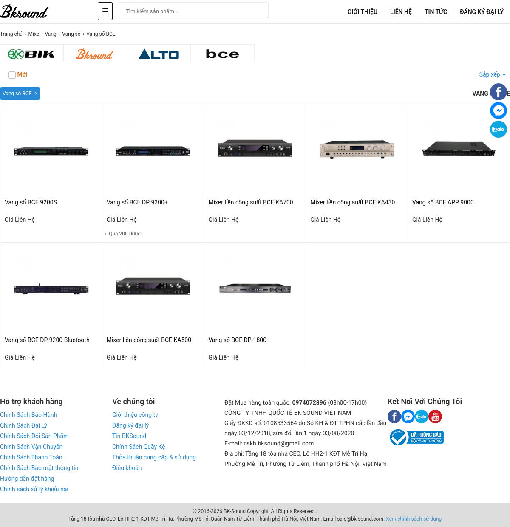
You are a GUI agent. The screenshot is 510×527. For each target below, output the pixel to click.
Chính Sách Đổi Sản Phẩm (34, 436)
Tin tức (436, 11)
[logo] (34, 11)
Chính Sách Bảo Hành (28, 414)
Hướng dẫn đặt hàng (27, 478)
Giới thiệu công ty (135, 414)
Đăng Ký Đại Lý (482, 11)
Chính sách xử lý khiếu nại (34, 489)
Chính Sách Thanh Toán (31, 457)
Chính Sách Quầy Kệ (138, 446)
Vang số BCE (17, 93)
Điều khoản (127, 468)
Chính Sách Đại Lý (23, 425)
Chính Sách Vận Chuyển (31, 446)
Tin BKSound (129, 436)
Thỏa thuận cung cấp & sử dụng (154, 457)
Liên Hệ (401, 11)
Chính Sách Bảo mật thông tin (39, 468)
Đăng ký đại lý (130, 425)
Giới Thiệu (362, 11)
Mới (17, 75)
